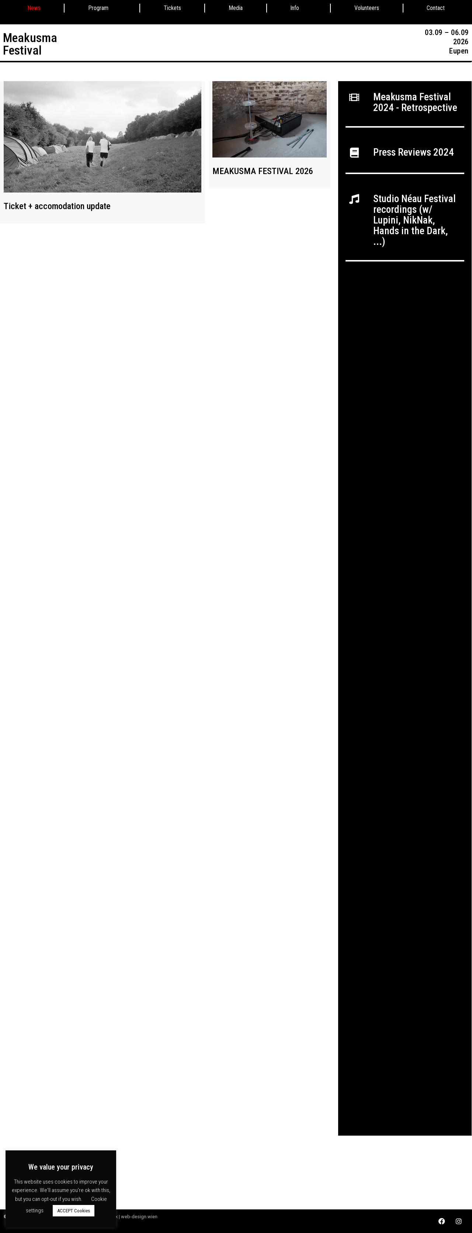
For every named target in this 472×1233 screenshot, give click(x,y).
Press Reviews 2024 (413, 152)
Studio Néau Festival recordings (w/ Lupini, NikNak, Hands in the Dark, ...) (414, 220)
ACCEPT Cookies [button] (73, 1210)
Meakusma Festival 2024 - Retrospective (415, 102)
